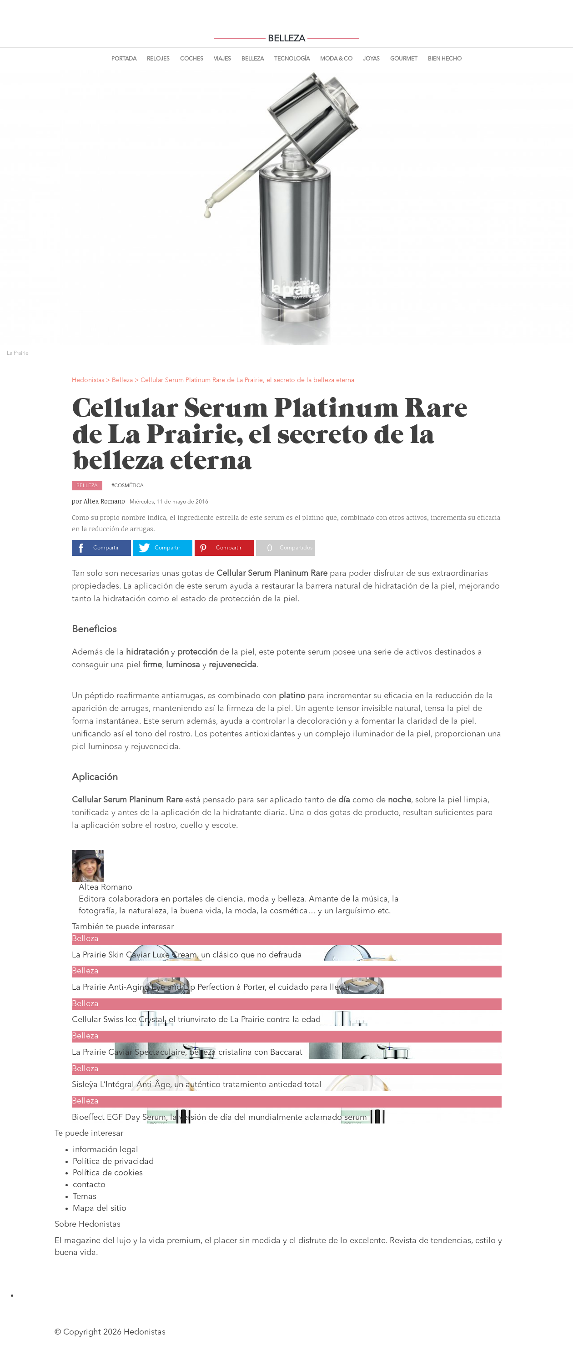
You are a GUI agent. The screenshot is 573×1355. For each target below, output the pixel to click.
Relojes (158, 59)
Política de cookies (108, 1173)
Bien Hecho (445, 59)
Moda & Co (336, 59)
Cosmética (129, 486)
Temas (84, 1197)
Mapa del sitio (99, 1208)
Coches (191, 59)
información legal (105, 1150)
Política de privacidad (113, 1162)
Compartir (106, 548)
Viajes (222, 59)
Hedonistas (286, 22)
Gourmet (403, 59)
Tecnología (292, 59)
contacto (89, 1185)
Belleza (252, 59)
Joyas (371, 59)
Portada (123, 59)
